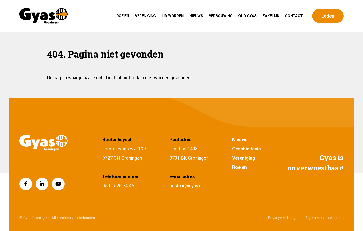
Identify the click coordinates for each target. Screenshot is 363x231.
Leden (327, 16)
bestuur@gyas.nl (186, 185)
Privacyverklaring (282, 218)
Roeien (122, 16)
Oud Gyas (247, 16)
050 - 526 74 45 (118, 185)
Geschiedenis (246, 149)
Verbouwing (220, 16)
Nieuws (196, 16)
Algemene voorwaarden (324, 218)
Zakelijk (270, 16)
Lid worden (173, 16)
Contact (294, 16)
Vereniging (145, 16)
